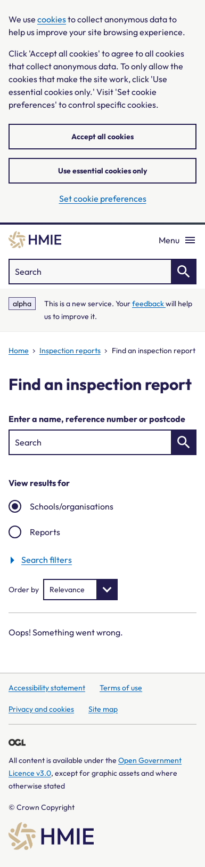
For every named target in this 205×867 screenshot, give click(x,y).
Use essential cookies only (102, 171)
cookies (51, 19)
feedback (149, 303)
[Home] (35, 239)
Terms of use (121, 688)
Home (19, 350)
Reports (45, 532)
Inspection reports (70, 350)
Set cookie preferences (102, 198)
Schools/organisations (71, 506)
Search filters (46, 559)
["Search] (102, 271)
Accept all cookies (102, 136)
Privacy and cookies (41, 709)
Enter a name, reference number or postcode (97, 418)
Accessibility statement (47, 688)
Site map (103, 709)
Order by (24, 589)
